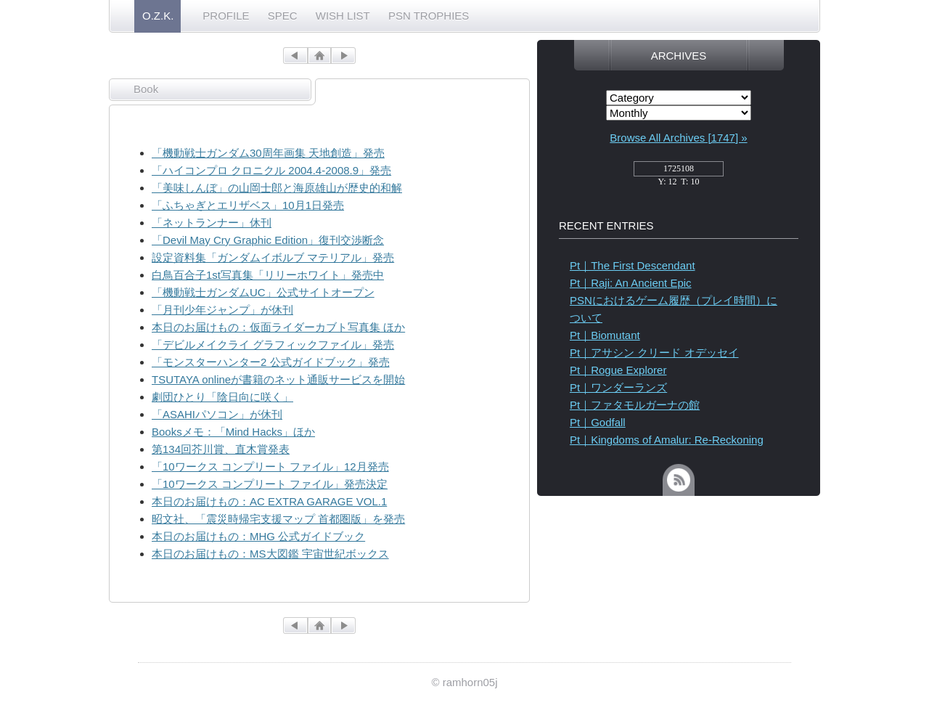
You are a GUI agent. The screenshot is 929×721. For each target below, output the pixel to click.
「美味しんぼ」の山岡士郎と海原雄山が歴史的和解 (277, 188)
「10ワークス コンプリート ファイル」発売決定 (270, 484)
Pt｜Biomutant (605, 335)
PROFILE (225, 15)
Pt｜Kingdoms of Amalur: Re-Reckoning (667, 439)
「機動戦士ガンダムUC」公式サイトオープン (263, 292)
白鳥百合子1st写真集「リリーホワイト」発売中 (268, 275)
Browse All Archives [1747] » (678, 137)
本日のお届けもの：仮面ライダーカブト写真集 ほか (278, 327)
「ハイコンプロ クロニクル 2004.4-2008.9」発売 (271, 170)
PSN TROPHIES (428, 15)
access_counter (678, 172)
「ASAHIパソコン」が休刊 (217, 414)
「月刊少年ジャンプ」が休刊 (222, 310)
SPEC (283, 15)
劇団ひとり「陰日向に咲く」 (222, 397)
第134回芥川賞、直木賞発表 (221, 449)
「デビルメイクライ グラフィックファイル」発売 (273, 344)
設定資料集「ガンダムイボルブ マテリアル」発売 (273, 257)
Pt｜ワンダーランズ (618, 387)
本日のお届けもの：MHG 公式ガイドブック (258, 536)
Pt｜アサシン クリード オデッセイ (654, 352)
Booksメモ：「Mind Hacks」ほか (233, 431)
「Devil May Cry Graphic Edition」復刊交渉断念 (268, 240)
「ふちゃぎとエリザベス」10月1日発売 (248, 205)
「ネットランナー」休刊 (211, 222)
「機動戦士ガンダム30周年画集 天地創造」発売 (268, 153)
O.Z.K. (157, 15)
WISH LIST (343, 15)
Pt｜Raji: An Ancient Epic (631, 283)
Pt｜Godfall (598, 422)
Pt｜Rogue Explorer (618, 370)
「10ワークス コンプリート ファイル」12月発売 (270, 466)
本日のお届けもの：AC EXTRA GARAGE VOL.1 (269, 501)
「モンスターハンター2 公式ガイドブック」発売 (271, 362)
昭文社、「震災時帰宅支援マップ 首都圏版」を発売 (278, 519)
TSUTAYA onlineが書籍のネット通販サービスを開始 (278, 379)
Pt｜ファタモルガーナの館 (635, 405)
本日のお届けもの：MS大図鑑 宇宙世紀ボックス (270, 553)
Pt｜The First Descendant (632, 265)
